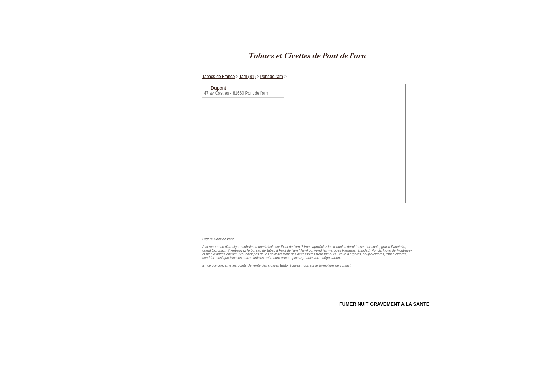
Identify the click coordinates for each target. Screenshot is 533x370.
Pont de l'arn (421, 3)
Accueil (166, 61)
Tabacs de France (378, 3)
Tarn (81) (402, 3)
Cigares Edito (351, 3)
